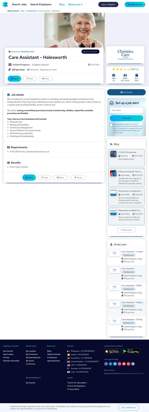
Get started (8, 351)
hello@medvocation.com (134, 373)
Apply (14, 78)
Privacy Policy (73, 389)
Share (45, 78)
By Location (31, 351)
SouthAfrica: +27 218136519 (81, 358)
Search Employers (41, 4)
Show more (126, 230)
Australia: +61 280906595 (81, 368)
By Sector (30, 361)
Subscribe (126, 118)
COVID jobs (31, 364)
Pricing (6, 357)
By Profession (32, 354)
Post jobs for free (135, 4)
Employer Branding (11, 361)
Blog (62, 4)
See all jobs (126, 92)
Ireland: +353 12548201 (80, 354)
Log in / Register (108, 4)
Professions (52, 357)
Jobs (22, 11)
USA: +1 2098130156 (79, 365)
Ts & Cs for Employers (76, 386)
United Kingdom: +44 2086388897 (85, 361)
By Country (30, 383)
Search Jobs (19, 4)
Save (30, 78)
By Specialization (33, 357)
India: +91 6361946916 (79, 372)
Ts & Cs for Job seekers (77, 383)
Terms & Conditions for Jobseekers (125, 125)
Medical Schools (54, 354)
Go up (78, 177)
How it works (8, 354)
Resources (75, 4)
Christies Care (32, 11)
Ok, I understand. (129, 407)
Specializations (53, 361)
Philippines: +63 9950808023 (82, 351)
